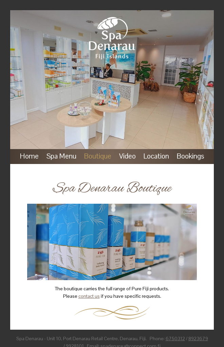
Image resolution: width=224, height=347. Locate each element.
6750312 (175, 338)
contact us (89, 296)
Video (127, 156)
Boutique (97, 156)
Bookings (190, 156)
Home (29, 156)
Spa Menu (61, 156)
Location (156, 156)
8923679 (198, 338)
